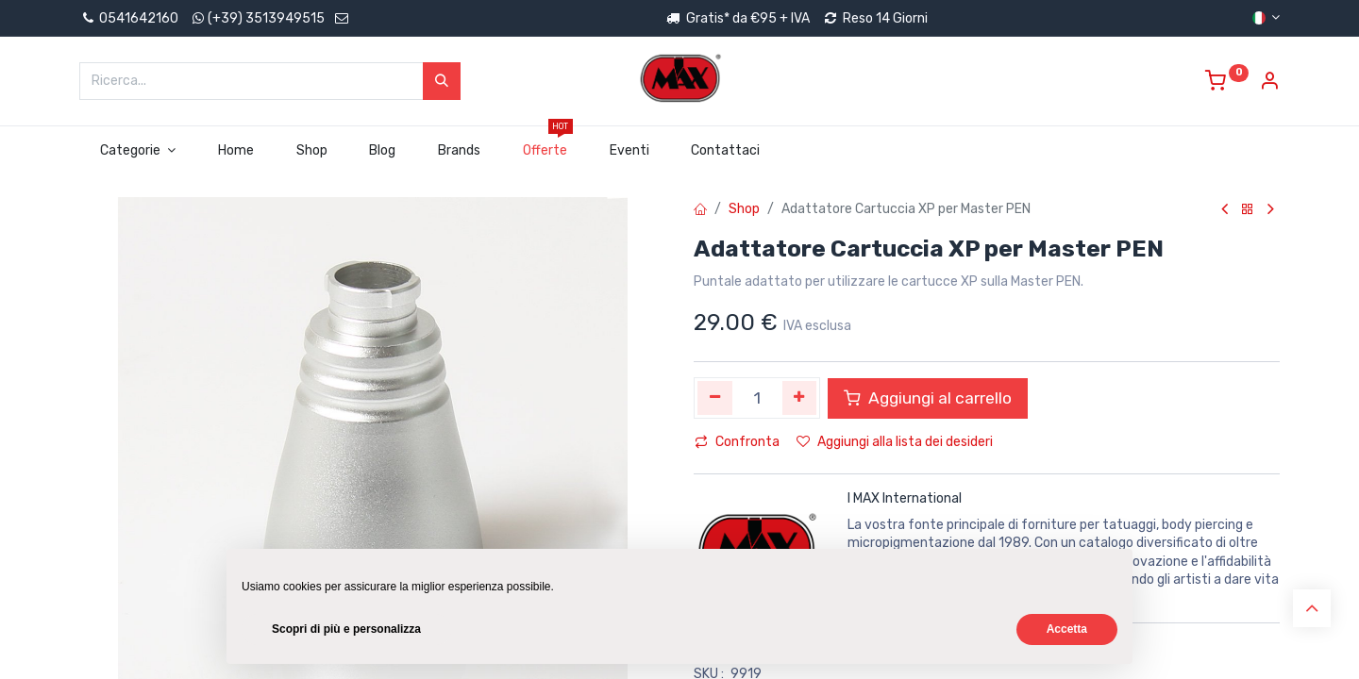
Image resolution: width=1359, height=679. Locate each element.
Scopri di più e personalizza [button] (346, 629)
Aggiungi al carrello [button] (928, 398)
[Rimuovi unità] (714, 398)
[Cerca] (442, 81)
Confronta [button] (737, 442)
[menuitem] (235, 150)
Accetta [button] (1067, 629)
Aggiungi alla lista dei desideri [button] (895, 442)
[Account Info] (1269, 83)
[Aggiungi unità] (799, 398)
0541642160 (128, 18)
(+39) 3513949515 (266, 18)
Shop (744, 209)
